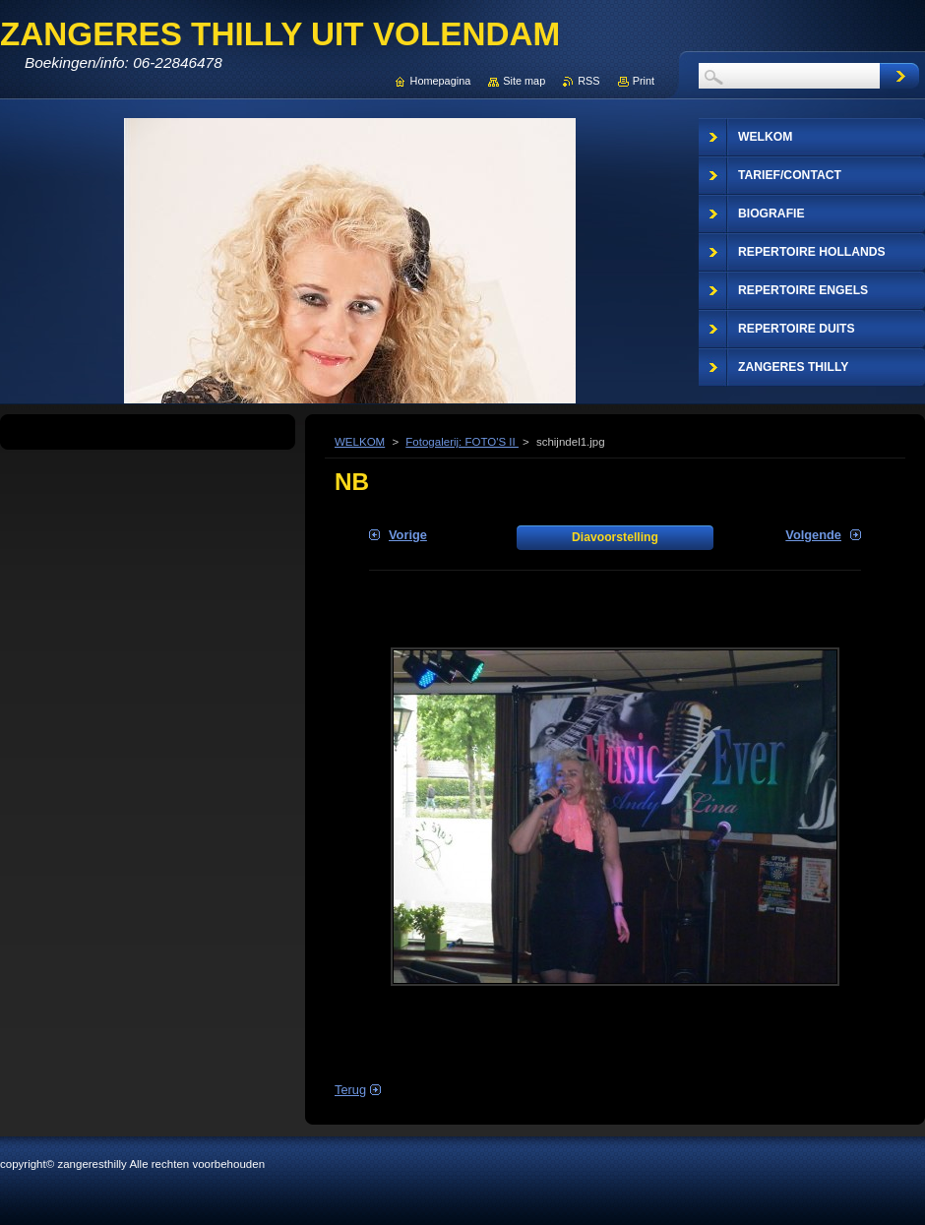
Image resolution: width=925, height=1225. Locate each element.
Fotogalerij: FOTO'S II (462, 442)
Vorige (408, 534)
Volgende (813, 534)
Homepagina (440, 81)
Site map (524, 81)
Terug (350, 1089)
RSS (588, 81)
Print (643, 81)
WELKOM (360, 442)
